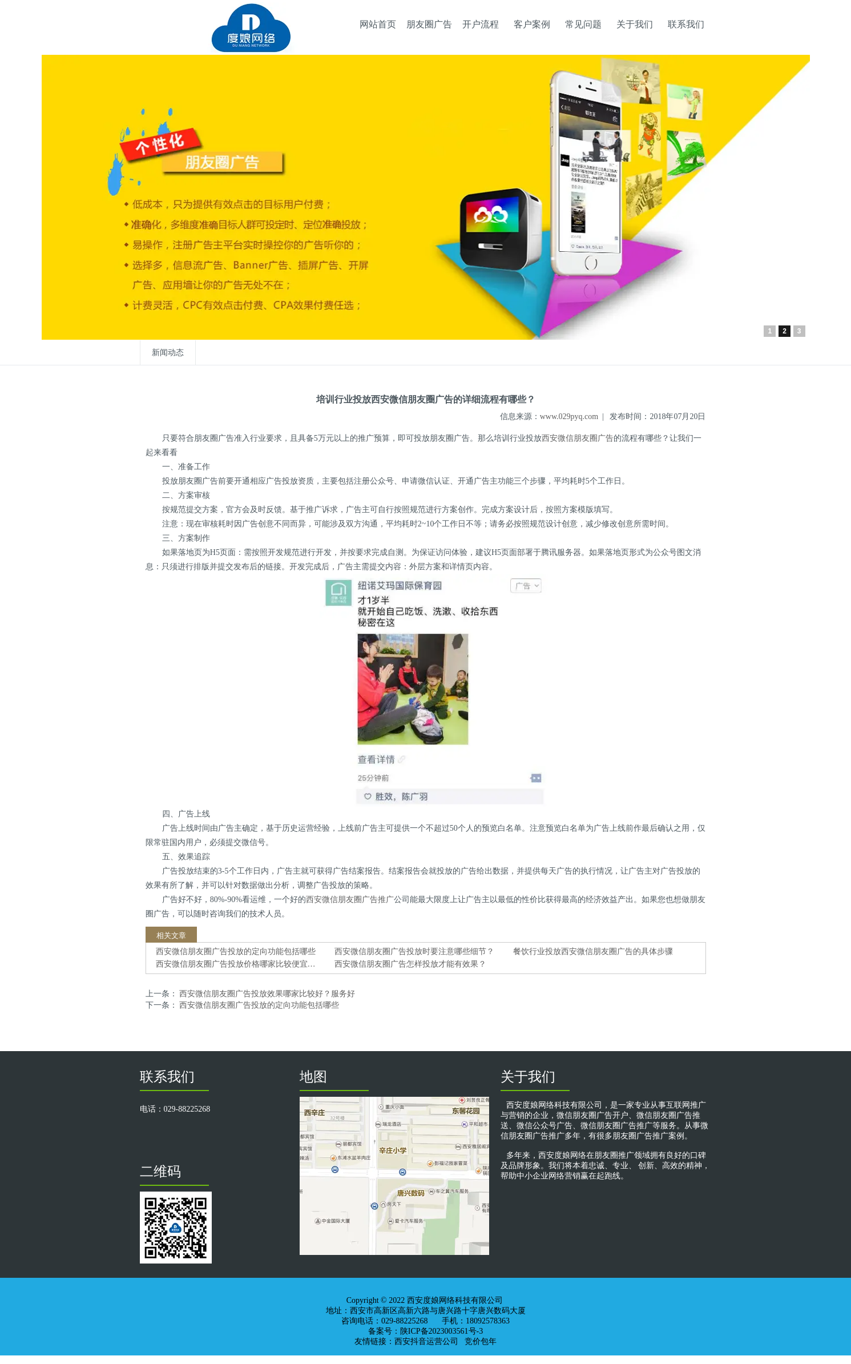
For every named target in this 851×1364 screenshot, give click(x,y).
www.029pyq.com (569, 416)
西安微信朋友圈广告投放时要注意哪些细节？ (414, 951)
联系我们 (686, 24)
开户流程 (480, 24)
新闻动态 (168, 352)
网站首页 (378, 24)
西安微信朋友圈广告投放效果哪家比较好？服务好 (267, 993)
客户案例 (532, 24)
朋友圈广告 (429, 24)
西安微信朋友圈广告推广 (350, 899)
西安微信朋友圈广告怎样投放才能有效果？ (410, 964)
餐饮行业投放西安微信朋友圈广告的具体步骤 (593, 951)
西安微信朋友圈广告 (578, 438)
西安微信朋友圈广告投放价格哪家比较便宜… (236, 964)
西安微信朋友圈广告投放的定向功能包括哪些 (236, 951)
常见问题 (583, 24)
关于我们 (634, 24)
